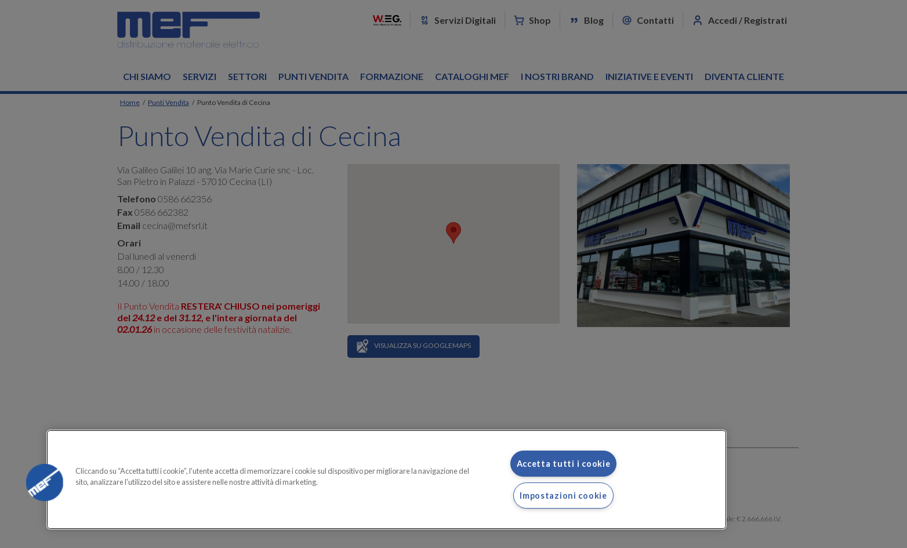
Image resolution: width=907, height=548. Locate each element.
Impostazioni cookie (563, 495)
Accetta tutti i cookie (564, 464)
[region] (386, 479)
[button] (44, 482)
